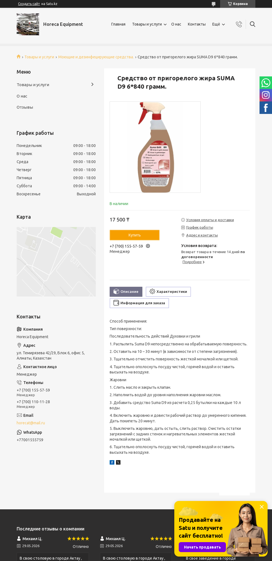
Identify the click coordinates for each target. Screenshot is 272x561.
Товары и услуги (147, 24)
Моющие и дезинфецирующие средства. (96, 57)
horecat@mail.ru (31, 423)
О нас (176, 24)
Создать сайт (29, 4)
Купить (135, 235)
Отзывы (25, 107)
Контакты (197, 24)
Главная (118, 24)
